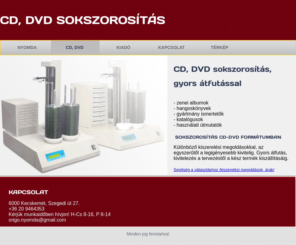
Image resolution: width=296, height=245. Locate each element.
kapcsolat (171, 47)
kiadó (123, 47)
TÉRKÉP (219, 47)
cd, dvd (75, 47)
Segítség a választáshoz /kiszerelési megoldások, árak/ (224, 169)
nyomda (27, 47)
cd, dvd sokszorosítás (84, 20)
